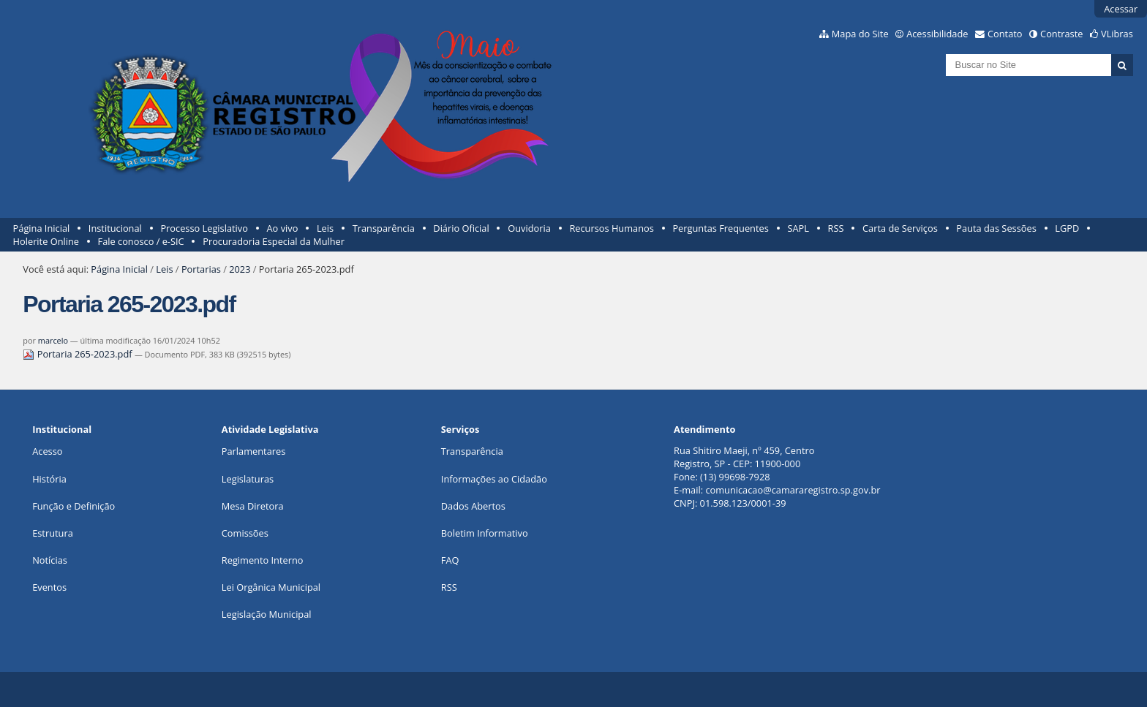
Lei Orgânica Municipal (271, 587)
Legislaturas (248, 478)
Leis (325, 228)
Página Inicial (41, 228)
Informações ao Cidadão (494, 478)
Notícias (49, 560)
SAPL (798, 228)
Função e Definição (73, 506)
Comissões (245, 533)
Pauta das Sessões (996, 228)
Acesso (47, 451)
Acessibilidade (937, 33)
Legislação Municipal (267, 614)
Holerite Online (46, 241)
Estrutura (52, 533)
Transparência (384, 228)
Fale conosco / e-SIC (141, 241)
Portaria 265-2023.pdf (79, 353)
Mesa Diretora (253, 506)
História (49, 478)
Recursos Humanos (611, 228)
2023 (239, 269)
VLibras (1117, 33)
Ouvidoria (529, 228)
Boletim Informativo (484, 533)
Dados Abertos (473, 506)
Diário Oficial (461, 228)
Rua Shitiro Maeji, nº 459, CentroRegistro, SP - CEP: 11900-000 (744, 457)
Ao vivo (282, 228)
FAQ (450, 560)
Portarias (201, 269)
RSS (836, 228)
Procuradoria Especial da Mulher (274, 241)
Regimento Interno (263, 560)
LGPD (1067, 228)
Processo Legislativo (204, 228)
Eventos (49, 587)
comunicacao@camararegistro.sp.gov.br (792, 489)
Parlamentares (253, 451)
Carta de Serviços (900, 228)
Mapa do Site (860, 33)
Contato (1005, 33)
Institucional (115, 228)
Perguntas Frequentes (720, 228)
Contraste (1061, 33)
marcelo (53, 340)
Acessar (1120, 8)
